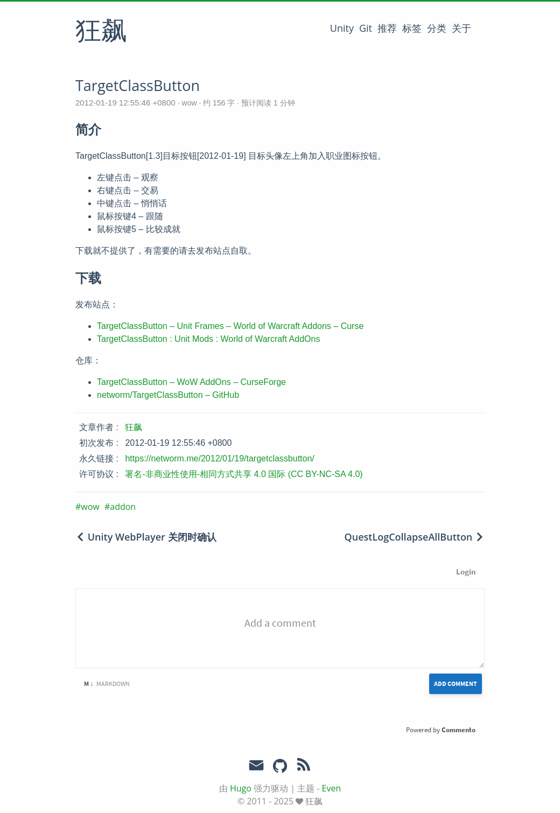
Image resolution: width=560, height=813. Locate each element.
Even (331, 788)
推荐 (387, 28)
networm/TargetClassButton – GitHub (168, 395)
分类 (436, 28)
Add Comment (455, 683)
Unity (342, 28)
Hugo (240, 788)
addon (123, 507)
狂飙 (101, 32)
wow (189, 103)
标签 (412, 28)
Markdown (107, 683)
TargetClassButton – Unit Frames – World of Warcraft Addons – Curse (230, 326)
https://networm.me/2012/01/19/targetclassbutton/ (219, 458)
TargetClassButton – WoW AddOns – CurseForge (191, 382)
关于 (461, 28)
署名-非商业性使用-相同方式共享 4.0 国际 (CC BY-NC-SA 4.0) (243, 474)
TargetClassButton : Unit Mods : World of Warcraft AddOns (208, 339)
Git (365, 28)
